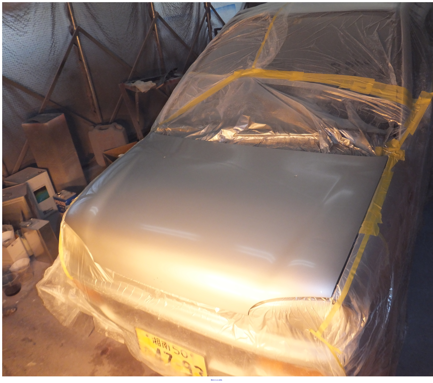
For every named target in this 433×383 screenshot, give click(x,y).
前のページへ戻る (216, 380)
